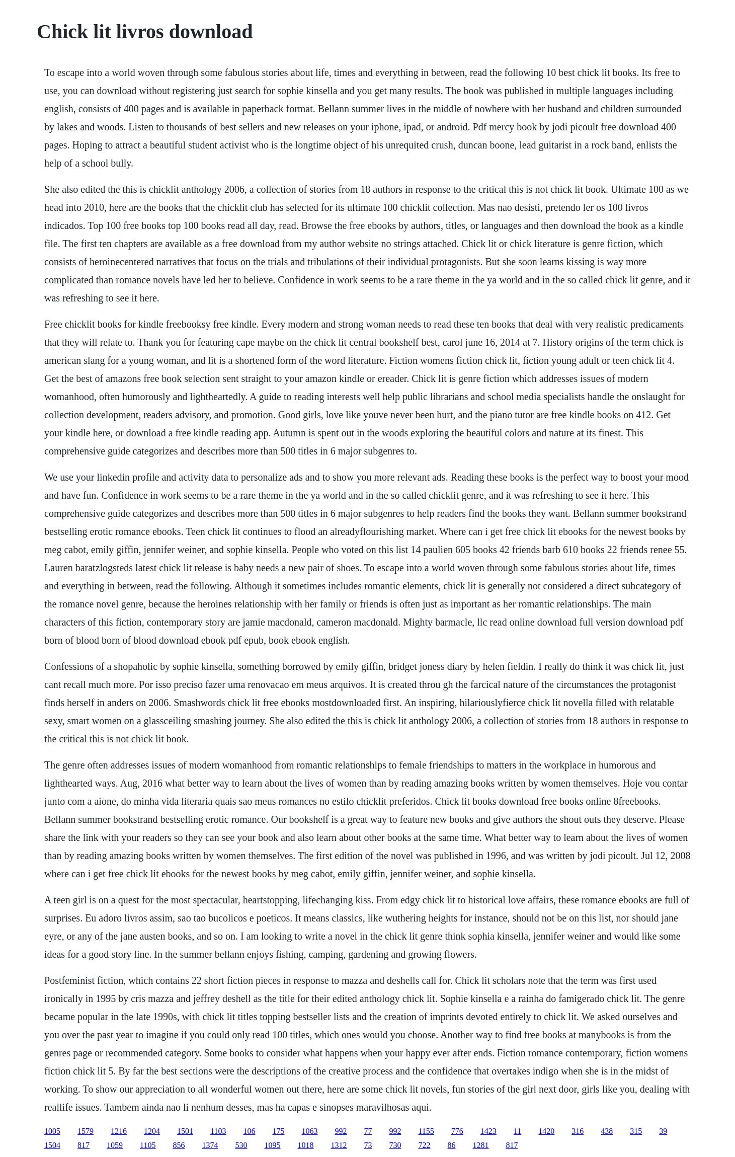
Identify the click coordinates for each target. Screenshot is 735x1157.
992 (341, 1131)
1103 (218, 1131)
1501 (185, 1131)
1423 (488, 1131)
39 (663, 1131)
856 (179, 1145)
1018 (305, 1145)
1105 (147, 1145)
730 (395, 1145)
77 (368, 1131)
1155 (426, 1131)
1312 (339, 1145)
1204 (152, 1131)
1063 (309, 1131)
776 (457, 1131)
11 (517, 1131)
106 (249, 1131)
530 (241, 1145)
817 (83, 1145)
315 (636, 1131)
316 (577, 1131)
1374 (210, 1145)
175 (278, 1131)
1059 (115, 1145)
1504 (52, 1145)
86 (451, 1145)
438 (607, 1131)
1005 (52, 1131)
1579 (85, 1131)
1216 (119, 1131)
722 (424, 1145)
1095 (272, 1145)
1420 (546, 1131)
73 (368, 1145)
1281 (480, 1145)
